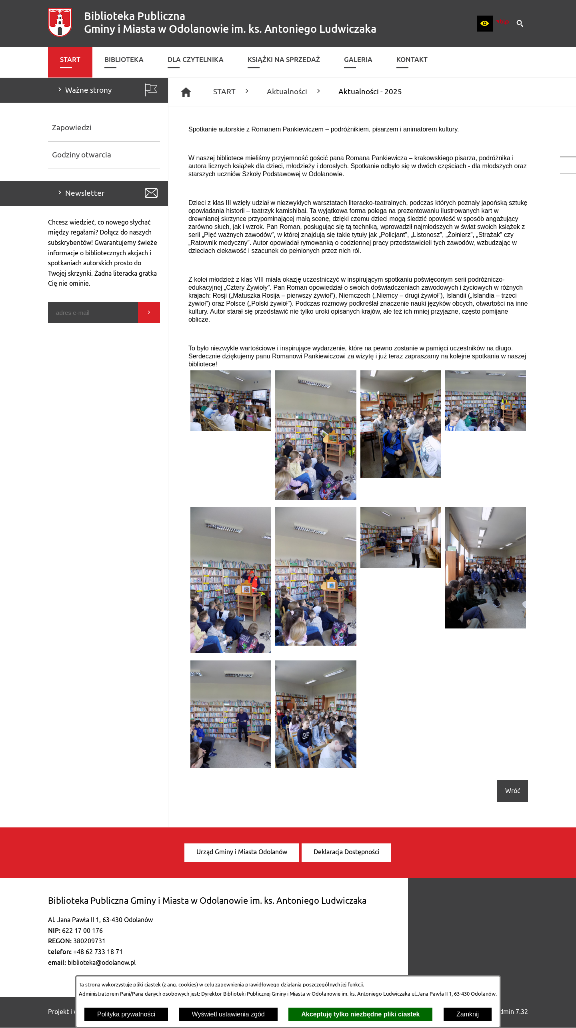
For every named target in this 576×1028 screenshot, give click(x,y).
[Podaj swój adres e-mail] (93, 312)
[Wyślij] (149, 312)
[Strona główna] (186, 92)
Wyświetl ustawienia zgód (228, 1014)
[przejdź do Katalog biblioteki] (568, 165)
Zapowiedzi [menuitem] (72, 128)
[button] (485, 24)
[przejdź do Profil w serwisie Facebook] (568, 148)
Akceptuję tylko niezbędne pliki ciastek (360, 1014)
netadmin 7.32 (507, 1012)
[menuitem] (70, 62)
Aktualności (294, 92)
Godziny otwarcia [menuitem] (81, 155)
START (232, 92)
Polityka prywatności (126, 1014)
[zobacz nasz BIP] (502, 24)
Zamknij (467, 1014)
